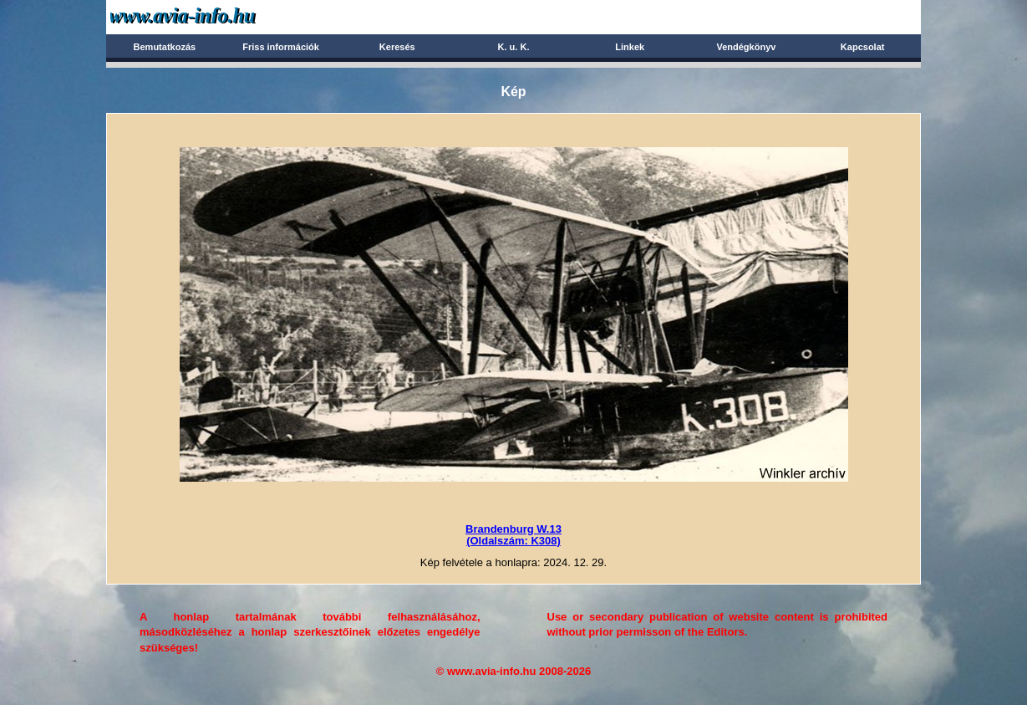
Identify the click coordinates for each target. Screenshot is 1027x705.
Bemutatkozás (165, 47)
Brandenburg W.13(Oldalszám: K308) (513, 535)
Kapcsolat (863, 47)
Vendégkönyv (745, 47)
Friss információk (280, 47)
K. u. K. (514, 47)
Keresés (397, 47)
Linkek (629, 47)
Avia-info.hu (211, 16)
